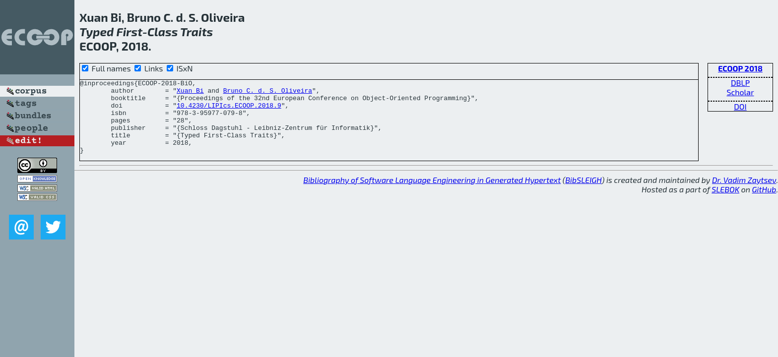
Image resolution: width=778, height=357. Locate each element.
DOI (740, 106)
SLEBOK (725, 204)
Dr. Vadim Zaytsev (744, 194)
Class (162, 31)
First (129, 31)
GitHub (764, 204)
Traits (196, 31)
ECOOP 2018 (740, 68)
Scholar (740, 92)
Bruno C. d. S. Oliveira (267, 93)
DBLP (740, 82)
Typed (96, 31)
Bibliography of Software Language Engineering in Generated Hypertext (432, 194)
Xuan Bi (190, 93)
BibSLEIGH (583, 194)
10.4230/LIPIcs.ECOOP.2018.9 (229, 111)
